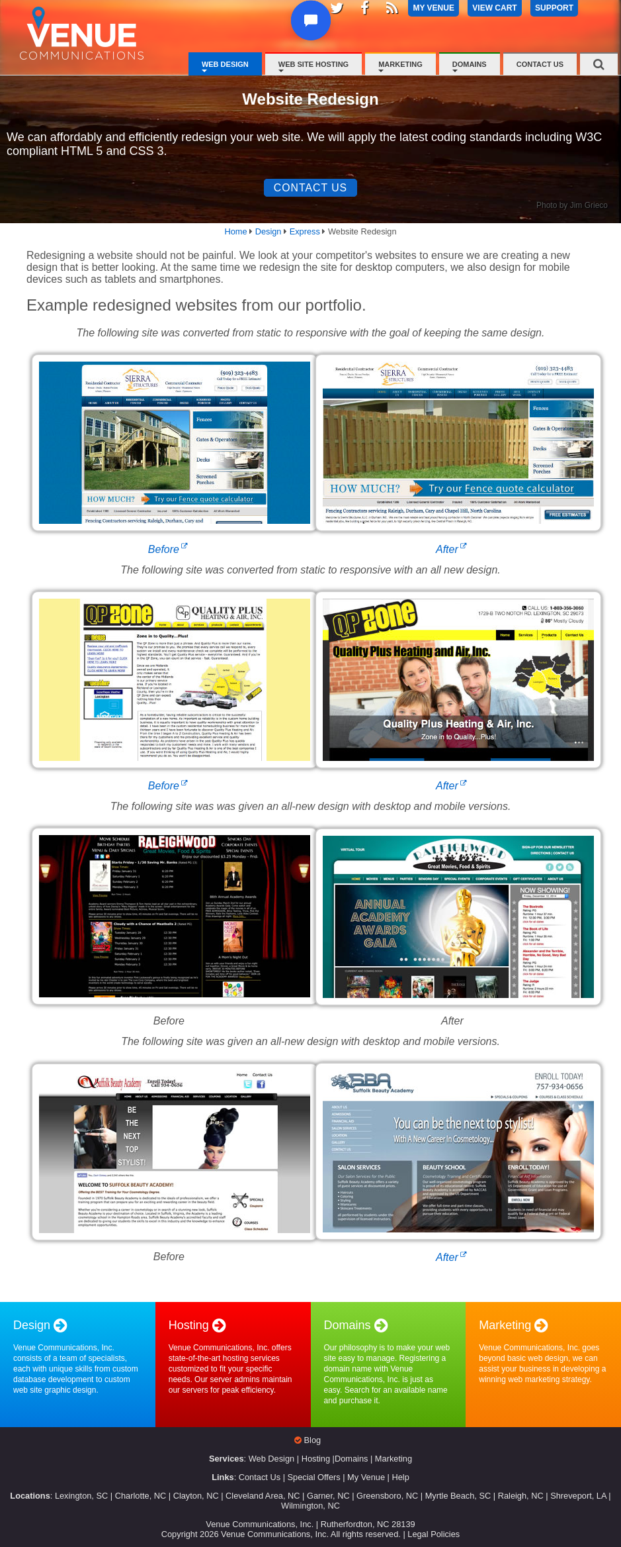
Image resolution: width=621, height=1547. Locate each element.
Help (400, 1478)
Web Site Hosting (313, 64)
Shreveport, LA (578, 1496)
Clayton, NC (196, 1496)
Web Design (225, 64)
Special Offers (314, 1478)
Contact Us (540, 64)
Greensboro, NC (387, 1496)
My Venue (366, 1478)
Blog (312, 1441)
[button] (310, 27)
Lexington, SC (81, 1496)
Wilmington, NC (310, 1506)
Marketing (400, 64)
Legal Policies (433, 1534)
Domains (469, 64)
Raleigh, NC (521, 1496)
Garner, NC (328, 1496)
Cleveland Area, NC (263, 1496)
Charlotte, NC (141, 1496)
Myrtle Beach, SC (458, 1496)
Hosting (316, 1459)
